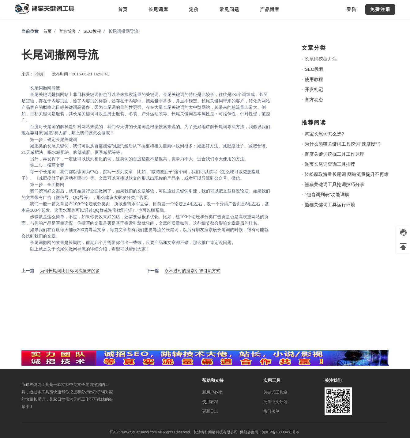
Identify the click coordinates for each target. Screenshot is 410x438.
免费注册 (380, 9)
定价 (194, 9)
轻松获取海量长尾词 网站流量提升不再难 (347, 174)
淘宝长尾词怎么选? (324, 133)
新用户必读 (212, 392)
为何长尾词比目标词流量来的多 (70, 270)
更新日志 (210, 411)
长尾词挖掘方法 (321, 59)
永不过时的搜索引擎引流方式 (192, 270)
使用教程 (314, 79)
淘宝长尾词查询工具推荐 (330, 164)
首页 (123, 9)
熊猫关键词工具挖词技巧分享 (334, 184)
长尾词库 (158, 9)
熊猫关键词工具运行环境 (330, 204)
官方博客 (67, 31)
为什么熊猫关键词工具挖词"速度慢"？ (343, 144)
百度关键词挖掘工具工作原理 (334, 154)
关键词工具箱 (275, 392)
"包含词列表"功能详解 (327, 194)
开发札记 (314, 89)
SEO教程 (92, 31)
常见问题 (229, 9)
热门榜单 (271, 411)
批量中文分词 (275, 401)
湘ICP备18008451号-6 (280, 432)
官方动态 (314, 99)
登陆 (352, 9)
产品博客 (270, 9)
